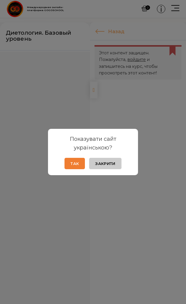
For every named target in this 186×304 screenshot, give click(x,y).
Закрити (105, 163)
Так (74, 163)
